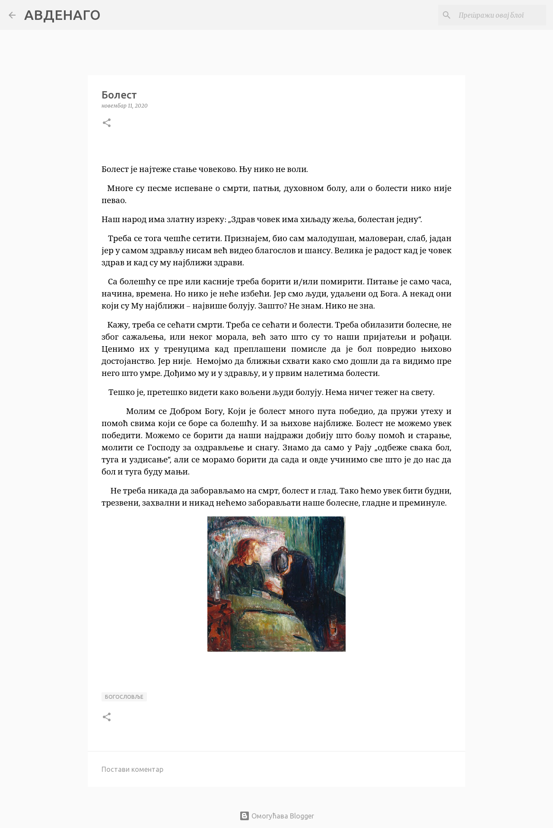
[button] (107, 123)
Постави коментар (132, 769)
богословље (124, 697)
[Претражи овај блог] (500, 15)
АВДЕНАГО (62, 14)
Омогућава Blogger (276, 816)
